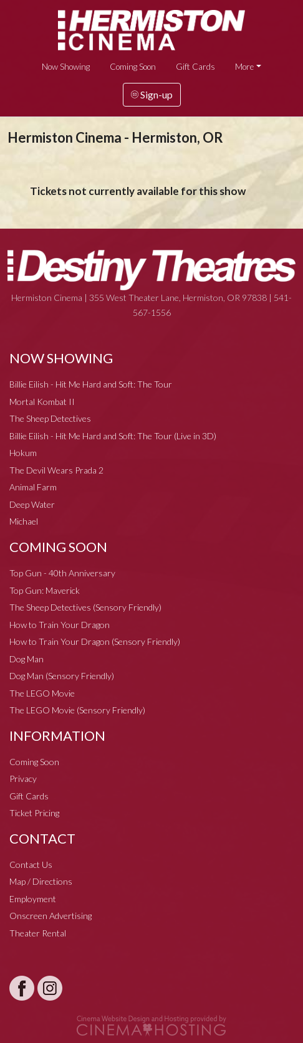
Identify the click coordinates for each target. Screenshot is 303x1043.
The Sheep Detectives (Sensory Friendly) (85, 607)
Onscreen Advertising (50, 915)
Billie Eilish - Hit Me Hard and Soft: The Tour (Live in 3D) (112, 436)
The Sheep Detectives (50, 418)
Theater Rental (37, 933)
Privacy (23, 778)
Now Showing (66, 67)
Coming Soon (133, 67)
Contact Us (30, 864)
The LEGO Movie (42, 693)
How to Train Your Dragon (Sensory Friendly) (94, 641)
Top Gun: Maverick (44, 590)
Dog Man (26, 659)
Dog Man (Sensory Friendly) (61, 675)
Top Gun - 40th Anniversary (62, 573)
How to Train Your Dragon (59, 624)
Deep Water (32, 504)
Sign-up (152, 94)
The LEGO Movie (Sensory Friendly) (77, 710)
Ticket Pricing (34, 812)
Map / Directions (40, 881)
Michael (23, 521)
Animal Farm (33, 487)
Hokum (23, 452)
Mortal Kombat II (42, 401)
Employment (32, 898)
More (244, 67)
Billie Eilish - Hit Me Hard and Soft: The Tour (90, 384)
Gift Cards (195, 67)
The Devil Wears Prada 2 (56, 470)
